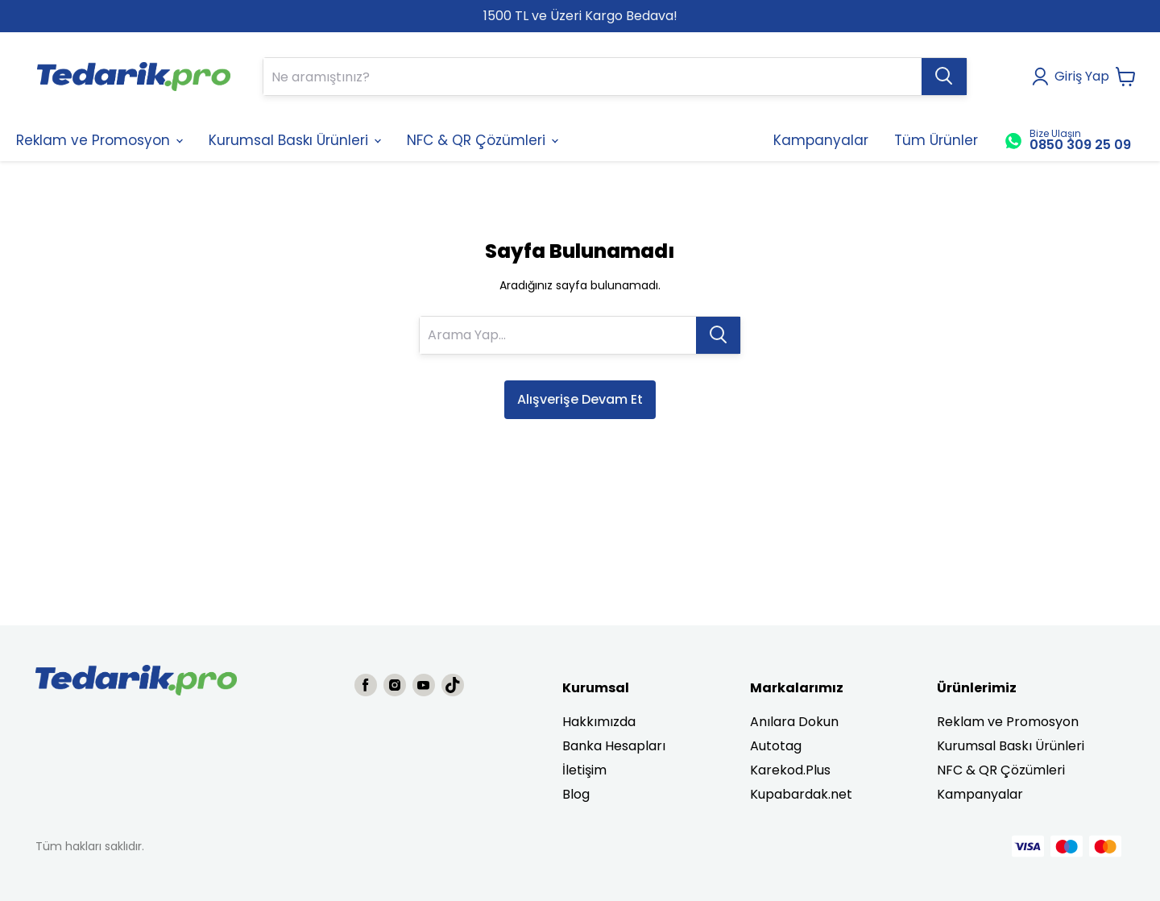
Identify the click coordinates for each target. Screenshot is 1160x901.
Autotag (776, 746)
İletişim (584, 770)
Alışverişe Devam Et (580, 399)
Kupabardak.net (801, 794)
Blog (576, 794)
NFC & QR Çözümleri (1001, 770)
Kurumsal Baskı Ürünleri (1010, 746)
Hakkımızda (599, 721)
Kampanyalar (980, 794)
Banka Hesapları (613, 746)
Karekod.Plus (790, 770)
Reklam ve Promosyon (1008, 721)
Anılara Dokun (794, 721)
